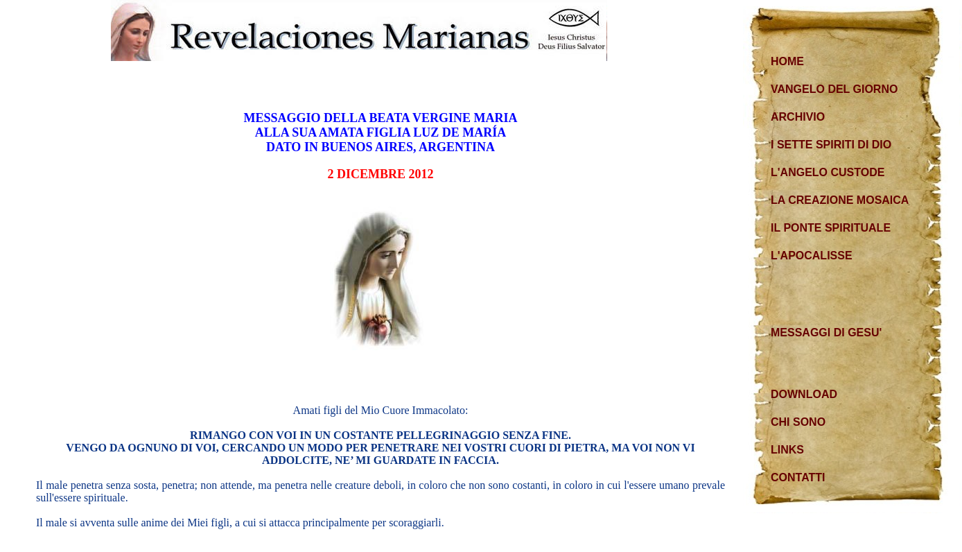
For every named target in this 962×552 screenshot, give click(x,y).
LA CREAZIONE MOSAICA (840, 200)
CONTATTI (798, 477)
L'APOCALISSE (811, 255)
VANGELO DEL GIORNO (834, 89)
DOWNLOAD (804, 394)
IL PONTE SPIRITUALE (831, 228)
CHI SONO (798, 422)
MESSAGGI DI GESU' (826, 332)
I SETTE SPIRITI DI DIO (831, 144)
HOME (787, 61)
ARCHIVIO (798, 117)
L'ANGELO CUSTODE (827, 172)
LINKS (787, 450)
